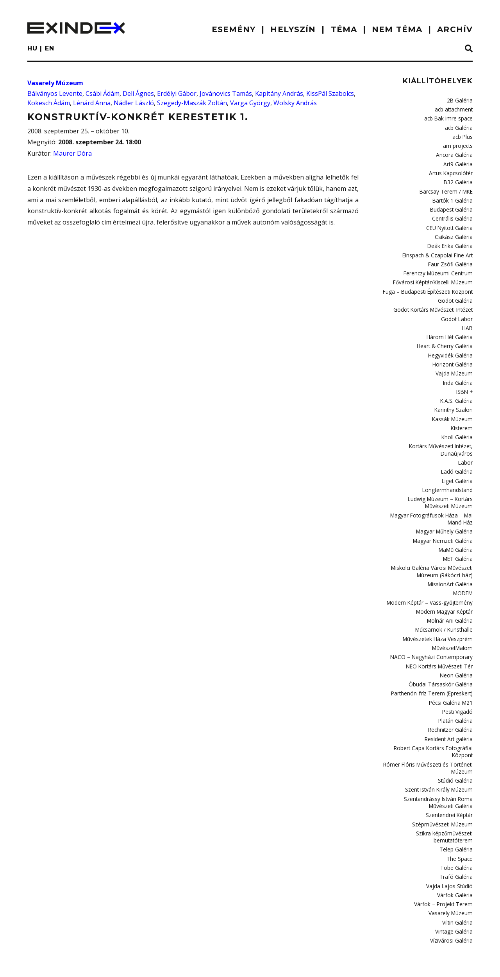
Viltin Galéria (458, 886)
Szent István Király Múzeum (440, 759)
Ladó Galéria (457, 455)
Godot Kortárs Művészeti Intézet (434, 300)
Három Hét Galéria (451, 326)
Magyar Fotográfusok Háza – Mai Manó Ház (434, 500)
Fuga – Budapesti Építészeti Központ (430, 283)
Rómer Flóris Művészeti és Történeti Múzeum (430, 738)
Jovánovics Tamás (226, 93)
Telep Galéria (457, 816)
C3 (470, 962)
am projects (459, 143)
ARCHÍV (455, 29)
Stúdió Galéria (456, 750)
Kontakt (98, 963)
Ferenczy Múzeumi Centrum (440, 265)
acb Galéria (459, 126)
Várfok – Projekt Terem (445, 868)
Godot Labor (458, 309)
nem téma (397, 29)
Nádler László (134, 103)
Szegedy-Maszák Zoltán (192, 103)
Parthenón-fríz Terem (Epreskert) (434, 667)
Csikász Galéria (454, 230)
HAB (468, 317)
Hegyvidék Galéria (451, 344)
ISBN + (465, 379)
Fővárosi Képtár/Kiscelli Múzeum (434, 274)
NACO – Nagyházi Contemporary (434, 632)
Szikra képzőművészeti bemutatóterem (445, 804)
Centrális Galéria (453, 213)
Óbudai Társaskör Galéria (442, 658)
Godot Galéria (456, 291)
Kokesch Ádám (48, 103)
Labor (466, 446)
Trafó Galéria (457, 842)
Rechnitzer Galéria (451, 702)
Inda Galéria (458, 370)
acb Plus (463, 134)
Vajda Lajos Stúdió (451, 851)
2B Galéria (460, 100)
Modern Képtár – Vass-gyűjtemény (432, 580)
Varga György (250, 103)
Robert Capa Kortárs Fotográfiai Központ (435, 723)
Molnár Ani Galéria (451, 597)
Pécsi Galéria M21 (451, 676)
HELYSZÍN (293, 29)
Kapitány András (279, 93)
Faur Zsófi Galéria (451, 256)
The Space (460, 825)
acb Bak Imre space (450, 117)
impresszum (52, 963)
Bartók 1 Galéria (453, 195)
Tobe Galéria (457, 833)
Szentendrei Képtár (449, 783)
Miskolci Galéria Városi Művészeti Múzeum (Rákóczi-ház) (433, 550)
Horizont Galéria (453, 352)
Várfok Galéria (455, 860)
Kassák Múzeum (453, 405)
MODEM (463, 571)
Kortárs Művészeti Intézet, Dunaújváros (442, 434)
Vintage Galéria (454, 894)
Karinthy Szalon (454, 396)
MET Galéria (458, 538)
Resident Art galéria (449, 711)
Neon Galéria (457, 650)
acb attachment (454, 108)
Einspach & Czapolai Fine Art (439, 248)
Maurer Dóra (72, 153)
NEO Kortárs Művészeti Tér (441, 641)
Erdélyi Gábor (176, 93)
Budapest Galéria (452, 204)
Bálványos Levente (54, 93)
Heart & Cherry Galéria (446, 335)
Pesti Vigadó (458, 684)
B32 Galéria (459, 178)
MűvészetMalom (453, 623)
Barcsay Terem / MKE (448, 187)
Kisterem (462, 413)
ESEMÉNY (234, 29)
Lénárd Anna (92, 103)
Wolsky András (295, 103)
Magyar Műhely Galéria (445, 512)
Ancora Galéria (455, 152)
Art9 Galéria (459, 161)
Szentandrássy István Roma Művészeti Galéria (439, 771)
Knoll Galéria (457, 422)
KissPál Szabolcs (330, 93)
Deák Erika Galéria (451, 239)
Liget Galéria (458, 464)
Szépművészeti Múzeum (443, 792)
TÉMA (344, 29)
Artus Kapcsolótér (451, 169)
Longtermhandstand (448, 472)
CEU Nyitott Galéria (450, 222)
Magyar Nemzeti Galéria (444, 521)
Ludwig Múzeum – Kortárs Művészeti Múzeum (429, 485)
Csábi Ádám (103, 93)
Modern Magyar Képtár (445, 589)
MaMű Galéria (456, 529)
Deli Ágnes (138, 93)
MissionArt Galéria (451, 562)
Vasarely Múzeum (55, 83)
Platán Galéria (456, 693)
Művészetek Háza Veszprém (438, 615)
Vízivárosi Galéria (452, 903)
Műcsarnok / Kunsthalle (444, 606)
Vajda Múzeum (455, 361)
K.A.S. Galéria (457, 387)
